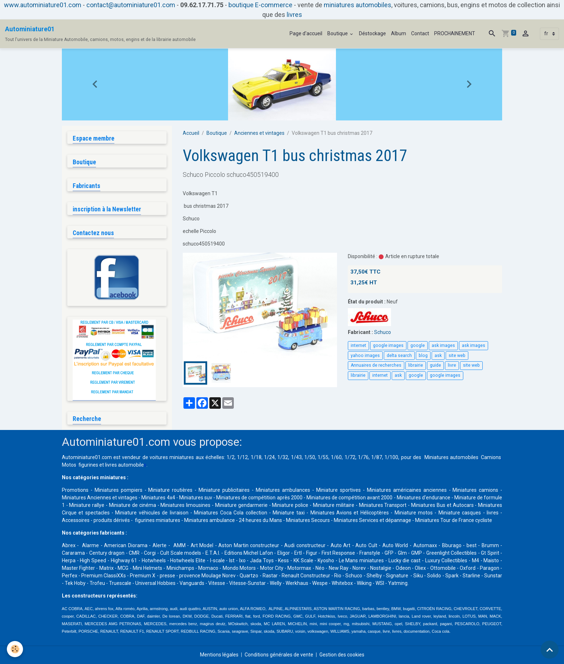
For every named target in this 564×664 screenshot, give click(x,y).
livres (294, 14)
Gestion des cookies (341, 655)
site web (457, 355)
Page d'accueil (306, 33)
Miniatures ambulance (209, 520)
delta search (399, 355)
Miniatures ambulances (283, 490)
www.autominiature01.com (42, 5)
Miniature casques (459, 513)
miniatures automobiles (357, 5)
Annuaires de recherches (376, 365)
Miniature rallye (86, 505)
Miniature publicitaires (224, 490)
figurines (88, 465)
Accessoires (76, 520)
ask (438, 355)
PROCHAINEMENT (454, 33)
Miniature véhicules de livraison (151, 513)
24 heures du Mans (260, 520)
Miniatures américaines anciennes (407, 490)
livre (452, 365)
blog (423, 355)
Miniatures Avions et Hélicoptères (349, 513)
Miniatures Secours (308, 520)
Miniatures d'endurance (423, 497)
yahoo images (365, 355)
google (417, 345)
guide (435, 365)
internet (358, 345)
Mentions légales (219, 655)
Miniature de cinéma (132, 505)
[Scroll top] (550, 650)
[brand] (100, 33)
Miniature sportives (338, 490)
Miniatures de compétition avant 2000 (350, 497)
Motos (69, 465)
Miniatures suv (195, 497)
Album (398, 33)
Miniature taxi (288, 513)
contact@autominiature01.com (130, 5)
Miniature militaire (333, 505)
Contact (420, 33)
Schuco (382, 332)
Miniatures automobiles (451, 457)
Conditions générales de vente (279, 655)
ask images (443, 345)
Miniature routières (170, 490)
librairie (415, 365)
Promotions (75, 490)
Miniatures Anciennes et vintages (99, 497)
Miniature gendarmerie (241, 505)
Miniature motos (414, 513)
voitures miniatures (172, 457)
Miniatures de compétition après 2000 (259, 497)
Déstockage (372, 33)
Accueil (191, 133)
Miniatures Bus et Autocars (442, 505)
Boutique (338, 33)
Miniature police (290, 505)
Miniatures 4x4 (158, 497)
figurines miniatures (157, 520)
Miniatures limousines (185, 505)
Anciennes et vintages (259, 133)
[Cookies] (15, 649)
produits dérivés (112, 520)
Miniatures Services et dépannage (372, 520)
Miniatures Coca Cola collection (230, 513)
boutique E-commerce (260, 5)
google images (388, 345)
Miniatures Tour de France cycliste (453, 520)
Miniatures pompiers (118, 490)
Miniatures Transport (383, 505)
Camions (491, 457)
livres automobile (124, 465)
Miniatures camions (475, 490)
